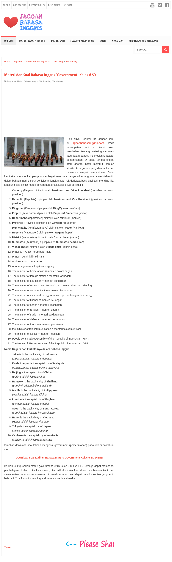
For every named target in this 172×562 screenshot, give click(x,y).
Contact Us (19, 5)
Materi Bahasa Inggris (32, 40)
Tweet (7, 547)
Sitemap (67, 5)
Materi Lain (58, 40)
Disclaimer (54, 5)
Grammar (117, 40)
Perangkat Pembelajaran (143, 40)
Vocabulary (57, 81)
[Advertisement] (59, 111)
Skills (103, 40)
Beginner (11, 81)
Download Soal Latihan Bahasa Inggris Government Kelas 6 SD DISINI (59, 457)
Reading (47, 81)
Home (8, 40)
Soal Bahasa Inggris (82, 40)
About (6, 5)
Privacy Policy (37, 5)
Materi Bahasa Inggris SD (29, 81)
